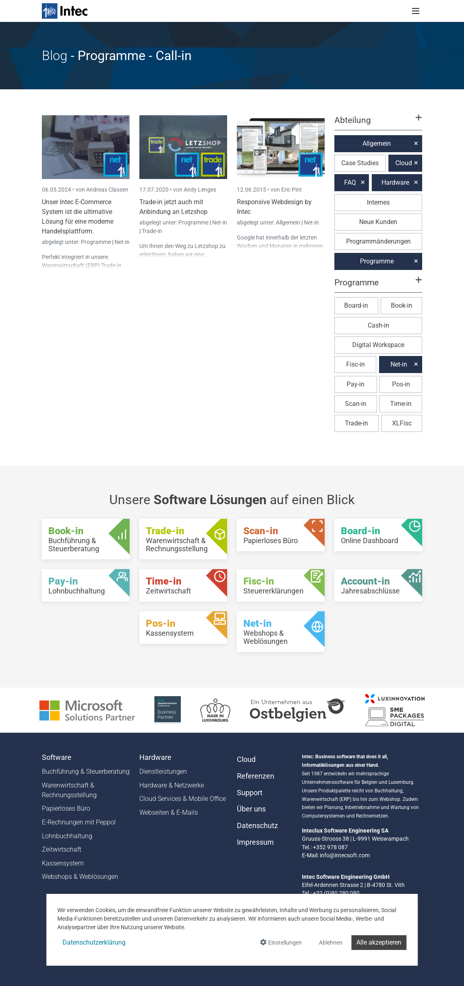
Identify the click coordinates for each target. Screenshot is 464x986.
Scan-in (355, 404)
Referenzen (255, 776)
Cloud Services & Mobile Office (182, 799)
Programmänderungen (378, 241)
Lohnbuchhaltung (67, 836)
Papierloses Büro (66, 808)
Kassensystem (63, 863)
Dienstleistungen (163, 771)
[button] (378, 124)
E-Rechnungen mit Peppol (79, 822)
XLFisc (402, 423)
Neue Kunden (378, 222)
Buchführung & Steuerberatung (86, 771)
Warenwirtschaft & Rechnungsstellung (69, 790)
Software (57, 757)
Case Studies (360, 163)
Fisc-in (355, 364)
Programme (96, 242)
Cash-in (378, 325)
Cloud (403, 163)
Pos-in (401, 384)
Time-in (401, 404)
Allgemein (288, 222)
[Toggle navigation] (415, 10)
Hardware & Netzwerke (171, 785)
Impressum (255, 842)
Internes (378, 202)
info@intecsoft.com (345, 855)
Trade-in (152, 231)
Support (249, 793)
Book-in (401, 305)
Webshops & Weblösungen (80, 876)
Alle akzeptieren (378, 942)
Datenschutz (257, 826)
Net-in (122, 242)
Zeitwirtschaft (61, 849)
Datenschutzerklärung (94, 942)
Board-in (356, 305)
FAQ (350, 182)
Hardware (395, 182)
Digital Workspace (378, 345)
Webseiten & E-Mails (168, 812)
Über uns (251, 809)
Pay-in (355, 384)
